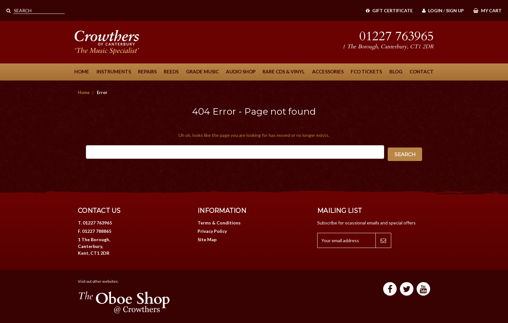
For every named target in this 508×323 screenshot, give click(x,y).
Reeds (171, 71)
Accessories (328, 71)
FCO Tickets (366, 71)
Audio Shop (240, 71)
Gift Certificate (389, 10)
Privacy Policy (212, 231)
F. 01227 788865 (94, 231)
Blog (395, 71)
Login (432, 10)
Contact (422, 71)
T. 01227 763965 (95, 222)
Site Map (207, 239)
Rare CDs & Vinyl (284, 71)
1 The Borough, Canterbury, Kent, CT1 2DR (94, 246)
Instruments (114, 71)
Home (81, 71)
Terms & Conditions (219, 222)
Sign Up (455, 10)
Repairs (147, 71)
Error (102, 92)
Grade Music (202, 71)
